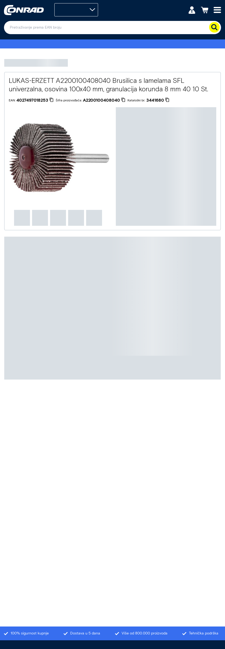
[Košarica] (204, 10)
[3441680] (157, 100)
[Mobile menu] (217, 10)
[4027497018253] (35, 100)
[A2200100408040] (104, 100)
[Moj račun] (192, 10)
